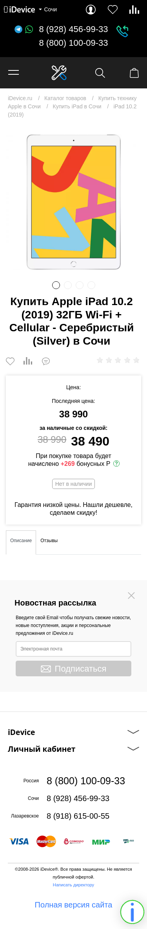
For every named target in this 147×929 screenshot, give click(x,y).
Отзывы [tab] (49, 540)
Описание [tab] (21, 540)
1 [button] (56, 285)
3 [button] (79, 285)
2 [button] (68, 285)
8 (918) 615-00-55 (78, 816)
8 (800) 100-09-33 (73, 43)
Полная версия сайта (74, 904)
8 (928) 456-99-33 (73, 29)
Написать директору (73, 884)
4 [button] (91, 285)
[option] (73, 202)
